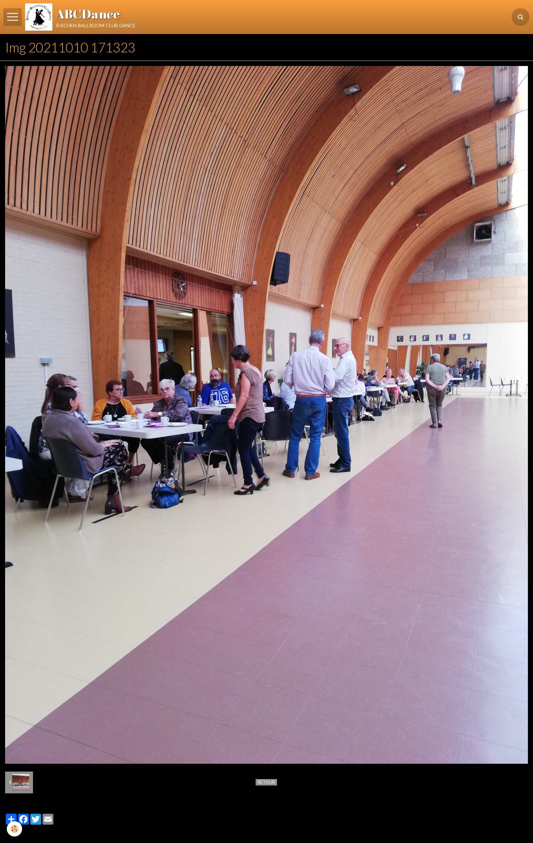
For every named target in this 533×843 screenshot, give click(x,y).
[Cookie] (14, 829)
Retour (266, 782)
